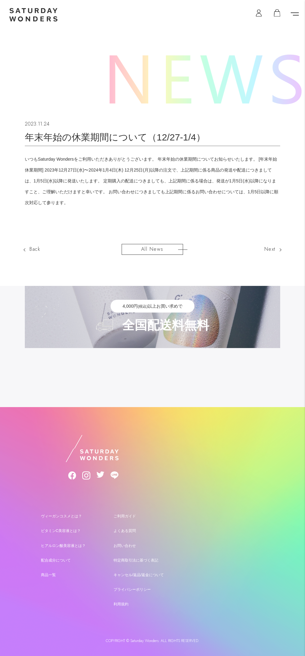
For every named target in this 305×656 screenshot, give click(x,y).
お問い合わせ (125, 545)
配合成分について (56, 560)
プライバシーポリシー (132, 589)
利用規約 (121, 604)
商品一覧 (48, 574)
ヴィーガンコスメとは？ (61, 516)
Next (270, 249)
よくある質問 (125, 531)
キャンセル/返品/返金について (139, 574)
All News (152, 249)
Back (34, 249)
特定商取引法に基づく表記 (136, 560)
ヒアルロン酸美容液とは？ (63, 545)
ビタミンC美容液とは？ (61, 531)
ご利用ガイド (125, 516)
